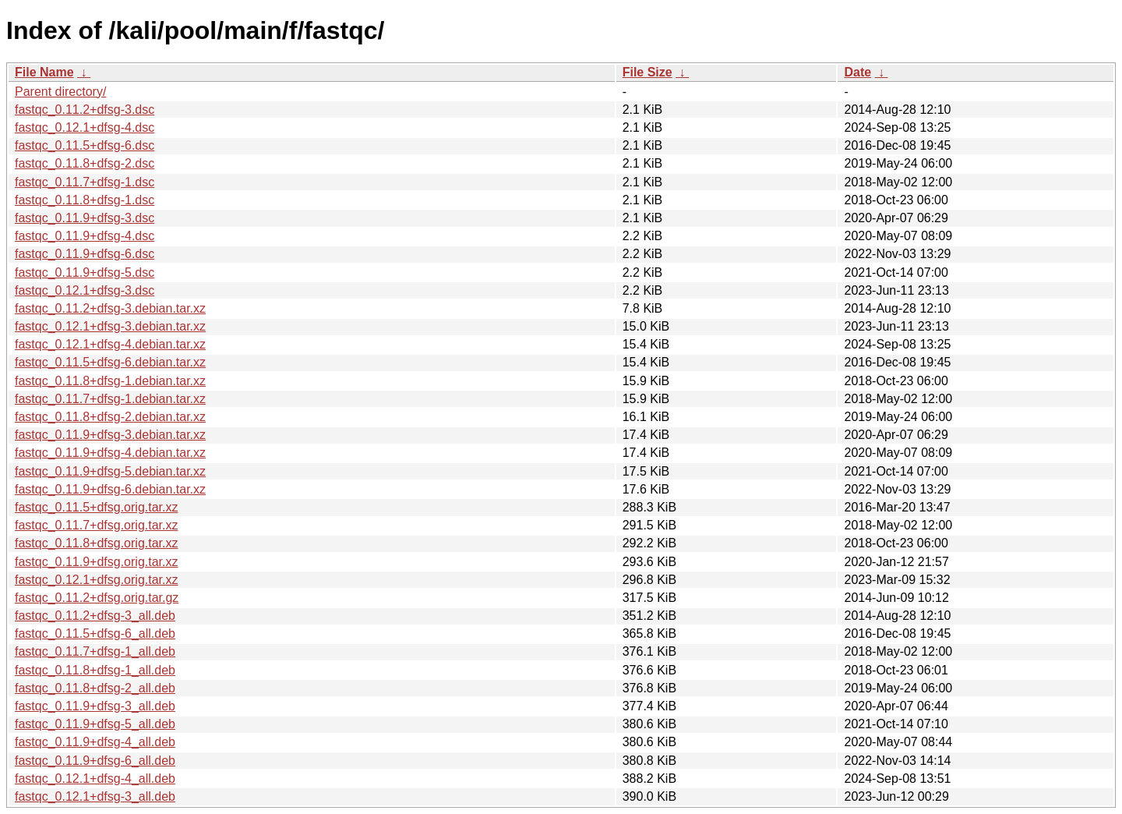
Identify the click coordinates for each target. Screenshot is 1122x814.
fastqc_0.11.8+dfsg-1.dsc (84, 200)
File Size (647, 72)
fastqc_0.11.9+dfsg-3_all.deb (95, 706)
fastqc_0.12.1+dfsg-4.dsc (84, 127)
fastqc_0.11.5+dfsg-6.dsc (84, 145)
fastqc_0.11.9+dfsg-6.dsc (84, 253)
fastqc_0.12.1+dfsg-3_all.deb (95, 796)
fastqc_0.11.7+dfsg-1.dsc (84, 182)
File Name (44, 72)
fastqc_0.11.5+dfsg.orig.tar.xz (96, 507)
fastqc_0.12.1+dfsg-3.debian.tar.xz (110, 326)
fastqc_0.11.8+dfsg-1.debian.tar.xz (110, 381)
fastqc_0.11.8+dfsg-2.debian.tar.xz (110, 416)
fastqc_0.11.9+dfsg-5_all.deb (95, 724)
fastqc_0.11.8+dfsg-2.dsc (84, 163)
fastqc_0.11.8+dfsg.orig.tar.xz (96, 543)
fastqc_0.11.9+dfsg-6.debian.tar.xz (110, 489)
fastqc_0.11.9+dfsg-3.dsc (84, 218)
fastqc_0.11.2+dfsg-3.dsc (84, 109)
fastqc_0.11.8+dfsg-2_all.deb (95, 688)
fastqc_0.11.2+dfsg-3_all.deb (95, 615)
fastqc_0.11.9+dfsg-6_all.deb (95, 760)
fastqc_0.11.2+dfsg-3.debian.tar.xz (110, 308)
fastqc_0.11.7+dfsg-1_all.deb (95, 651)
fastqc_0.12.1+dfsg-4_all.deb (95, 778)
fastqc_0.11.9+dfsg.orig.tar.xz (96, 561)
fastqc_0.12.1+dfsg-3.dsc (84, 290)
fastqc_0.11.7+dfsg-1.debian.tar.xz (110, 398)
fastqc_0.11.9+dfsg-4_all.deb (95, 742)
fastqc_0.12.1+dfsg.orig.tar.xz (96, 579)
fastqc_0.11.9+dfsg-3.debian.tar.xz (110, 434)
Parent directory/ (60, 91)
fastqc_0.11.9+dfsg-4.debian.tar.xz (110, 452)
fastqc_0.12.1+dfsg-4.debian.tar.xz (110, 344)
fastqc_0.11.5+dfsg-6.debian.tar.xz (110, 362)
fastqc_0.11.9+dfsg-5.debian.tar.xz (110, 471)
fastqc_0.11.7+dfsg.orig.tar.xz (96, 525)
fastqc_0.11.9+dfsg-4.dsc (84, 235)
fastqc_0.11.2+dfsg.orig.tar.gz (96, 597)
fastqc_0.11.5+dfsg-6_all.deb (95, 633)
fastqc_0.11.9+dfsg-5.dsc (84, 272)
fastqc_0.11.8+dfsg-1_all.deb (95, 670)
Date (857, 72)
